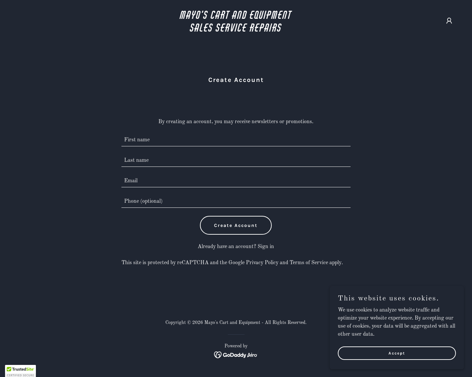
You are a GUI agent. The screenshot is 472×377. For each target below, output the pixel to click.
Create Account (236, 225)
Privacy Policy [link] (262, 263)
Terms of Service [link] (309, 263)
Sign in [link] (266, 246)
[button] (449, 21)
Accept (396, 352)
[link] (236, 30)
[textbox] (236, 140)
